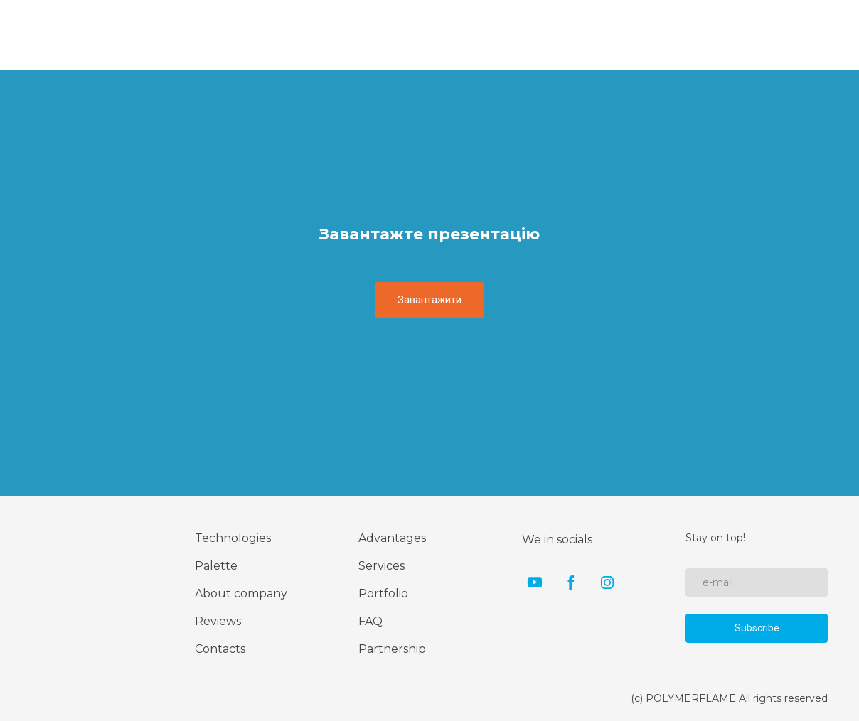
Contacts (220, 649)
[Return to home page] (73, 573)
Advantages (392, 538)
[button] (429, 300)
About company (241, 593)
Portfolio (383, 593)
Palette (216, 566)
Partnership (392, 649)
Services (381, 566)
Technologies (233, 538)
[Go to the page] (62, 35)
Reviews (218, 621)
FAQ (370, 621)
